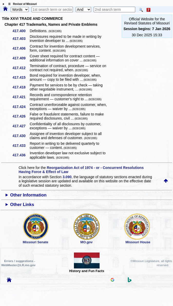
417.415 (21, 77)
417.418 (21, 87)
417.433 (21, 145)
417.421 (21, 97)
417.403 (21, 39)
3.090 (67, 177)
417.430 (21, 136)
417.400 (21, 31)
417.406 (21, 48)
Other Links (22, 204)
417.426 (21, 116)
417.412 (21, 68)
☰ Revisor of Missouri (21, 4)
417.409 (21, 58)
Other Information (28, 195)
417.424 (21, 107)
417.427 (21, 126)
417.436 (21, 155)
